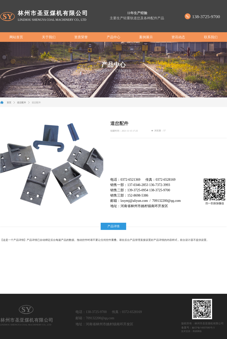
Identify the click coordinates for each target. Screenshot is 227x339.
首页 (9, 102)
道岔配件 (21, 102)
